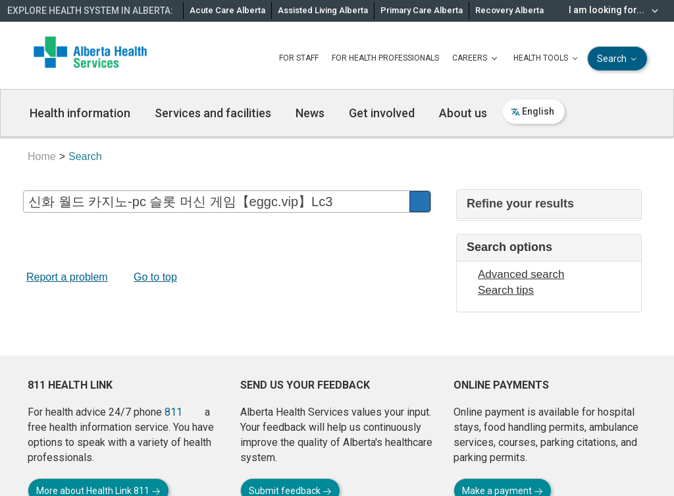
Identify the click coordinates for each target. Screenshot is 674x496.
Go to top (155, 277)
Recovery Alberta (509, 10)
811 (173, 412)
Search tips (506, 290)
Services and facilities (213, 113)
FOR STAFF (299, 58)
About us (463, 113)
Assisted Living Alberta (323, 10)
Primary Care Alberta (421, 10)
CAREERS (476, 58)
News (310, 113)
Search (618, 59)
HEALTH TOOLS (547, 58)
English (532, 111)
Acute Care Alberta (227, 10)
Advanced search (521, 274)
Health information (80, 113)
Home (42, 156)
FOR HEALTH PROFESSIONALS (385, 58)
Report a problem (67, 277)
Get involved (382, 113)
